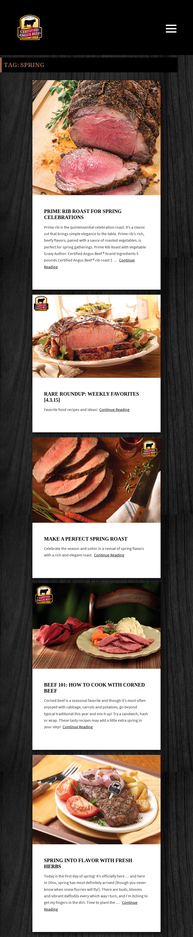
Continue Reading (114, 409)
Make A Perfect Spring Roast (85, 539)
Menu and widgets (171, 35)
